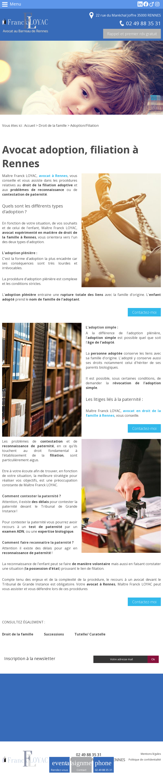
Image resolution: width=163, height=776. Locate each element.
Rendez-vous (59, 770)
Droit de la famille (53, 125)
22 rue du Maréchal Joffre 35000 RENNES (128, 15)
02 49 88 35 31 (103, 770)
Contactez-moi (144, 312)
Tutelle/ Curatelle (89, 634)
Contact (81, 770)
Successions (54, 634)
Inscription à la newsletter (29, 658)
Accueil (29, 125)
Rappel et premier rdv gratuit (132, 33)
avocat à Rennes (53, 175)
